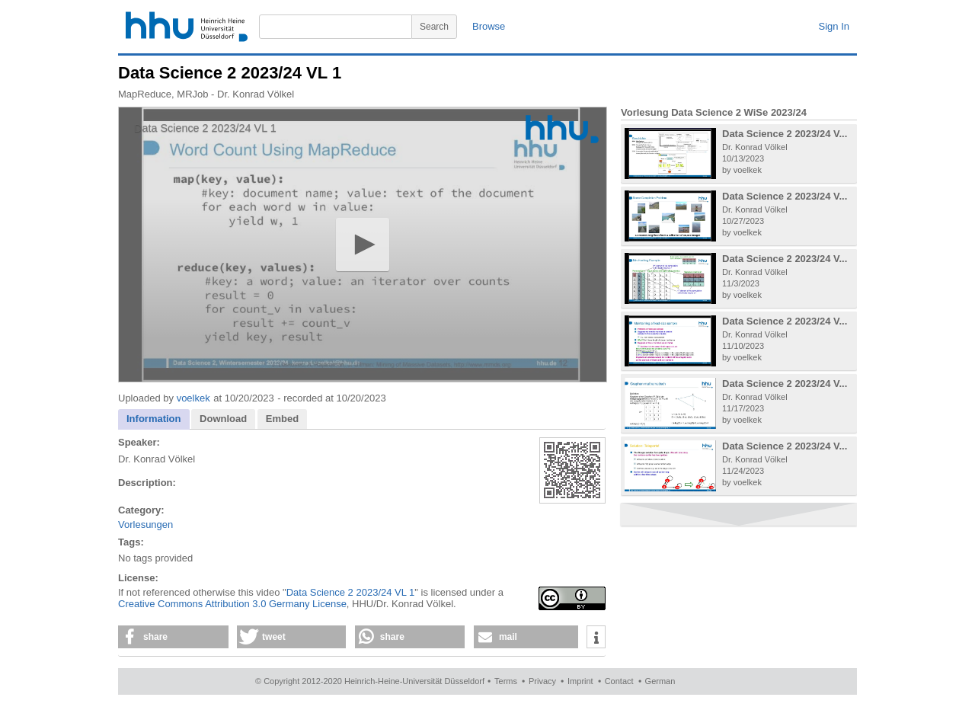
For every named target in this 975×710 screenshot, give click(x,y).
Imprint (580, 681)
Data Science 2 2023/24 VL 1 (350, 592)
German (660, 681)
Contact (619, 681)
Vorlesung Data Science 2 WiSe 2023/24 (714, 112)
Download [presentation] (223, 418)
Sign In (834, 26)
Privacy (542, 681)
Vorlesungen (145, 524)
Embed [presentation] (282, 418)
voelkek (193, 398)
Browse (488, 26)
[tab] (154, 419)
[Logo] (562, 129)
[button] (362, 244)
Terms (505, 681)
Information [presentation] (153, 418)
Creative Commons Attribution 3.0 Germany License (232, 603)
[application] (362, 244)
